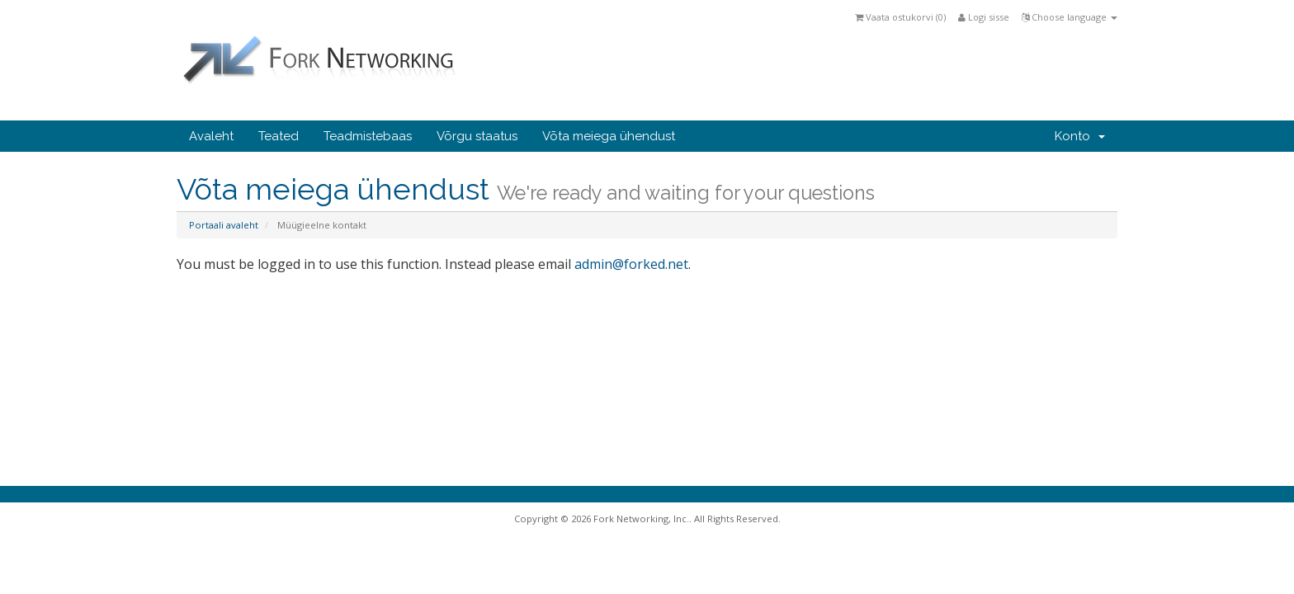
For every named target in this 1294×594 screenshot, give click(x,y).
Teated (278, 136)
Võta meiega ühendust (608, 136)
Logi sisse (983, 17)
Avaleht (211, 136)
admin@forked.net (631, 264)
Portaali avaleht (223, 225)
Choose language (1069, 17)
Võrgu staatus (477, 136)
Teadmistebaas (368, 136)
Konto (1080, 136)
